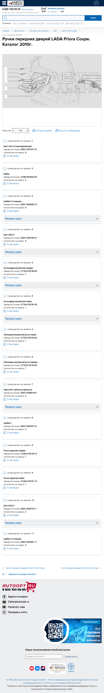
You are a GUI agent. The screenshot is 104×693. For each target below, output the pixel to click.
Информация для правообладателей (71, 679)
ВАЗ (55, 31)
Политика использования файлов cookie (62, 683)
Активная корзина (56, 8)
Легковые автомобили (39, 31)
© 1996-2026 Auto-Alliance (18, 679)
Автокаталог (19, 31)
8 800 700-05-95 (14, 589)
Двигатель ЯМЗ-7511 (74, 23)
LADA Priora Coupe (69, 31)
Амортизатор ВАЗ (37, 23)
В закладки (11, 155)
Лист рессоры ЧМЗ (55, 23)
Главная (5, 31)
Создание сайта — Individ (42, 679)
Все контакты (28, 9)
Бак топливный (20, 23)
